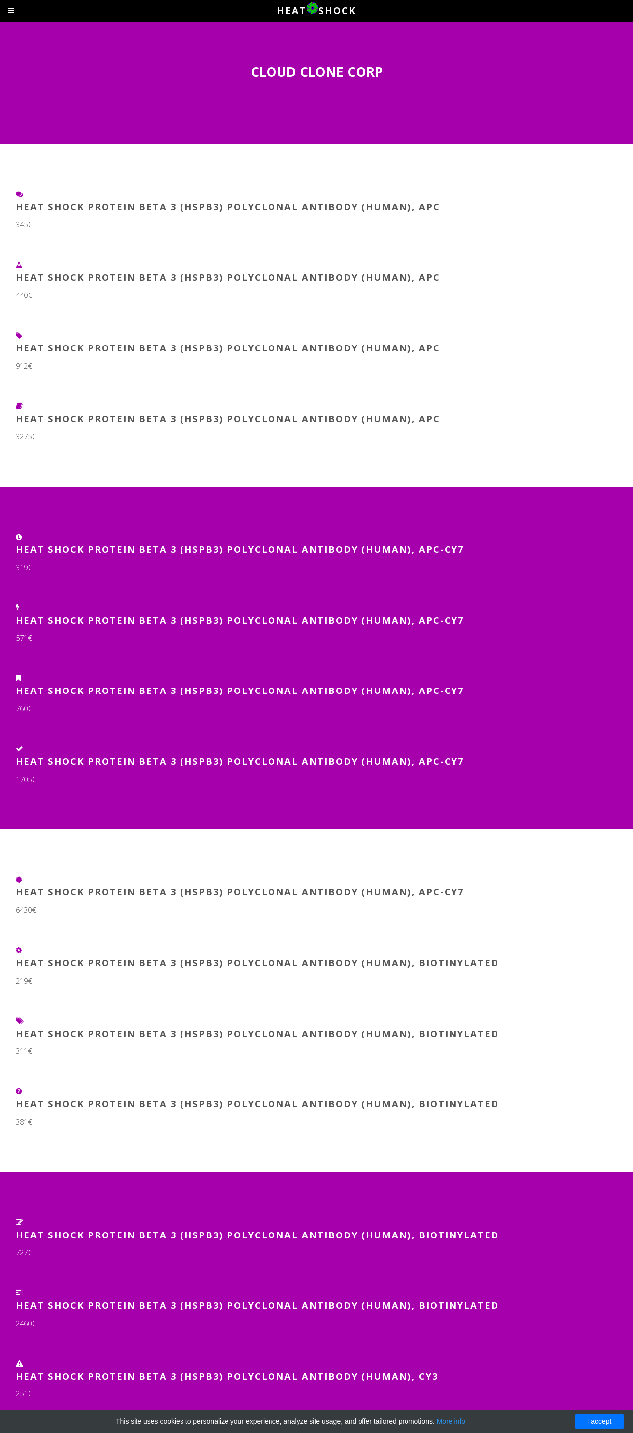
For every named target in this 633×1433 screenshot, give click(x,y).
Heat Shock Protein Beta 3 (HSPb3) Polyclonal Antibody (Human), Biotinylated (257, 962)
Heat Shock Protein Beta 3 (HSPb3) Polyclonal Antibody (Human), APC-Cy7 (240, 549)
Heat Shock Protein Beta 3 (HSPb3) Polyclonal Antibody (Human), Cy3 (227, 1376)
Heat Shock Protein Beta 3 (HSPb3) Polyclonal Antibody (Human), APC (228, 206)
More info (451, 1421)
